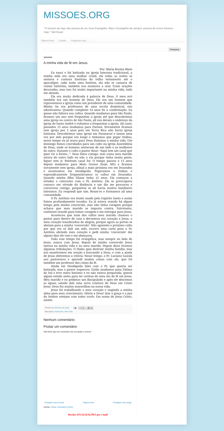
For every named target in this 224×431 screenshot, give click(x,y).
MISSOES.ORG (77, 15)
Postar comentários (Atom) (62, 407)
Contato (62, 40)
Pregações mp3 (78, 40)
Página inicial (47, 40)
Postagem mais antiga (122, 402)
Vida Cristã (68, 311)
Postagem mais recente (54, 402)
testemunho (59, 311)
